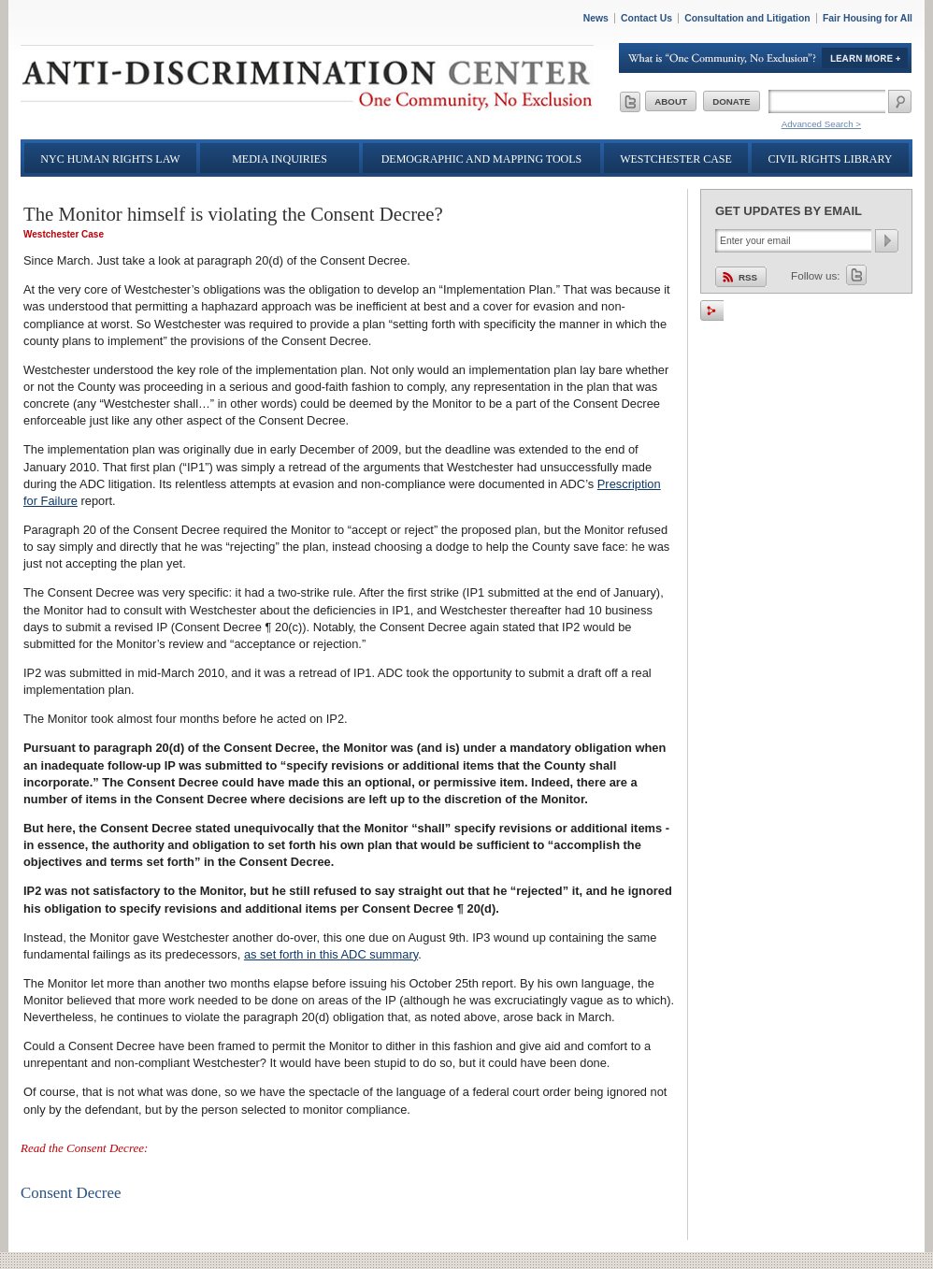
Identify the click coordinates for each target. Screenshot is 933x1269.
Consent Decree (71, 1193)
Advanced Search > (821, 124)
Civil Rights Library (830, 159)
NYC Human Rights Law (109, 159)
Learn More (765, 58)
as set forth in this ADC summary (331, 954)
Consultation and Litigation (747, 18)
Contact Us (646, 18)
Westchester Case (676, 159)
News (596, 18)
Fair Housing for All (867, 18)
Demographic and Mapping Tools (481, 159)
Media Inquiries (279, 159)
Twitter (856, 275)
